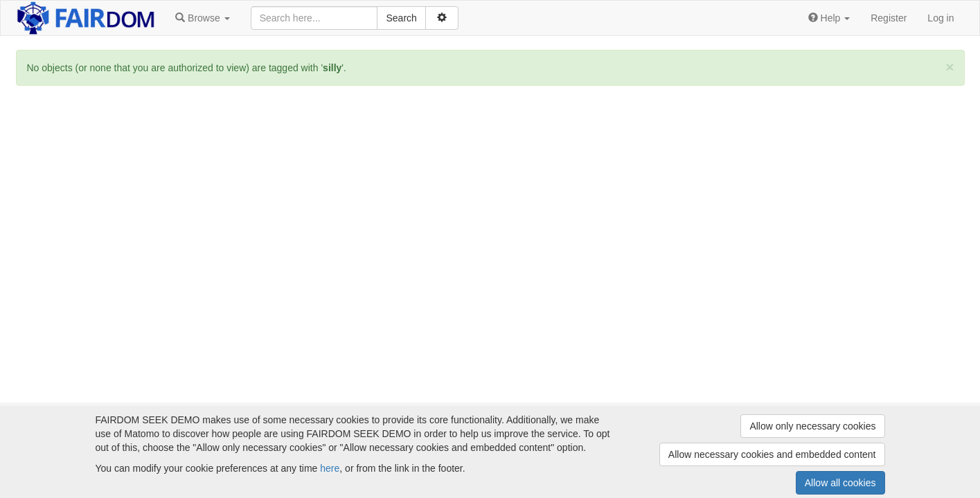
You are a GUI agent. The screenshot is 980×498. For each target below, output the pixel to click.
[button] (202, 18)
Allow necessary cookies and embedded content (772, 454)
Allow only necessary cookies (812, 426)
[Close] (949, 66)
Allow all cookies (840, 482)
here (329, 468)
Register (889, 18)
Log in (940, 18)
